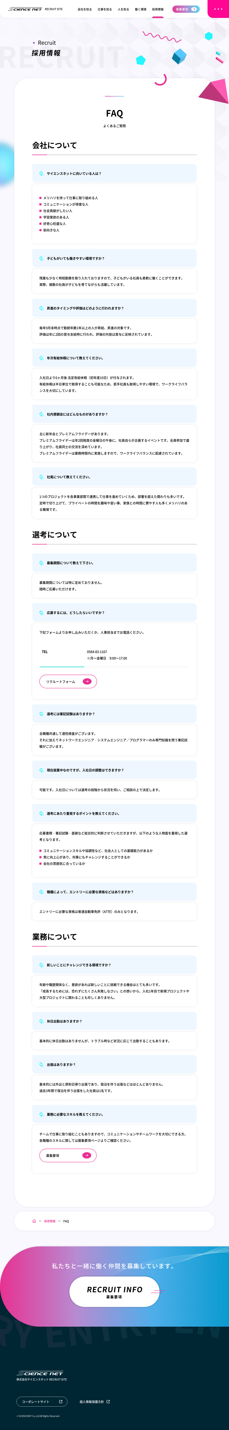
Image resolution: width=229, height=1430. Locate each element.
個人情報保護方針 (92, 1401)
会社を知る (85, 9)
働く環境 (140, 9)
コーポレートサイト (35, 1401)
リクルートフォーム (60, 681)
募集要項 (182, 9)
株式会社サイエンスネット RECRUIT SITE (41, 1376)
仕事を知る (105, 9)
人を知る (123, 9)
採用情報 (158, 9)
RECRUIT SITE (35, 9)
